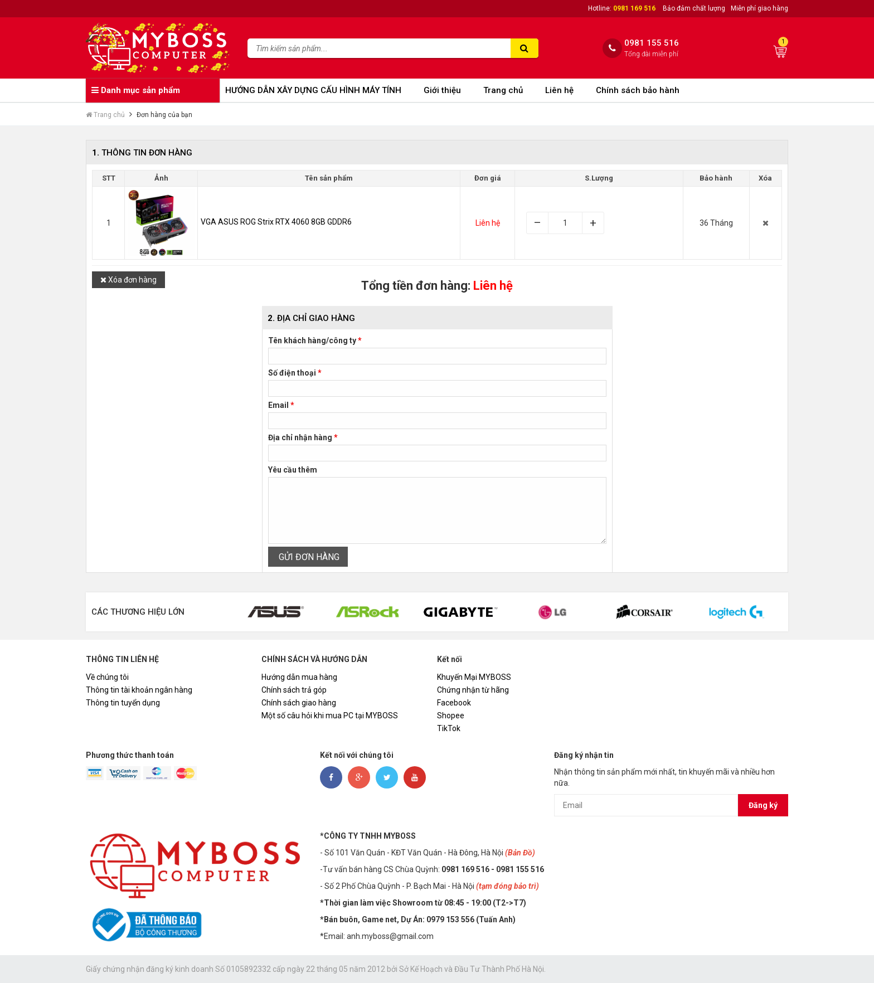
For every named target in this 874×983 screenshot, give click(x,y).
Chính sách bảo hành (637, 90)
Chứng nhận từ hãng (473, 689)
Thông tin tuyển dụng (123, 702)
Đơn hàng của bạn (164, 115)
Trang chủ (503, 90)
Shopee (450, 715)
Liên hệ (559, 90)
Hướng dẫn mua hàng (299, 677)
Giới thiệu (442, 90)
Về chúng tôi (107, 677)
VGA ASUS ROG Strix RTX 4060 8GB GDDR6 (276, 221)
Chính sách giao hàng (298, 702)
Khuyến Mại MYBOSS (474, 677)
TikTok (448, 728)
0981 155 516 (651, 43)
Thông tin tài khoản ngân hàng (139, 689)
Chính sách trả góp (294, 689)
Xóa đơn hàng (128, 279)
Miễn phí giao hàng (759, 8)
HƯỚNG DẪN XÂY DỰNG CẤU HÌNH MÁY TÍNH (313, 90)
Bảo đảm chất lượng (694, 8)
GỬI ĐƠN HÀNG (307, 557)
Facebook (454, 702)
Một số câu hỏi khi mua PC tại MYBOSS (329, 715)
